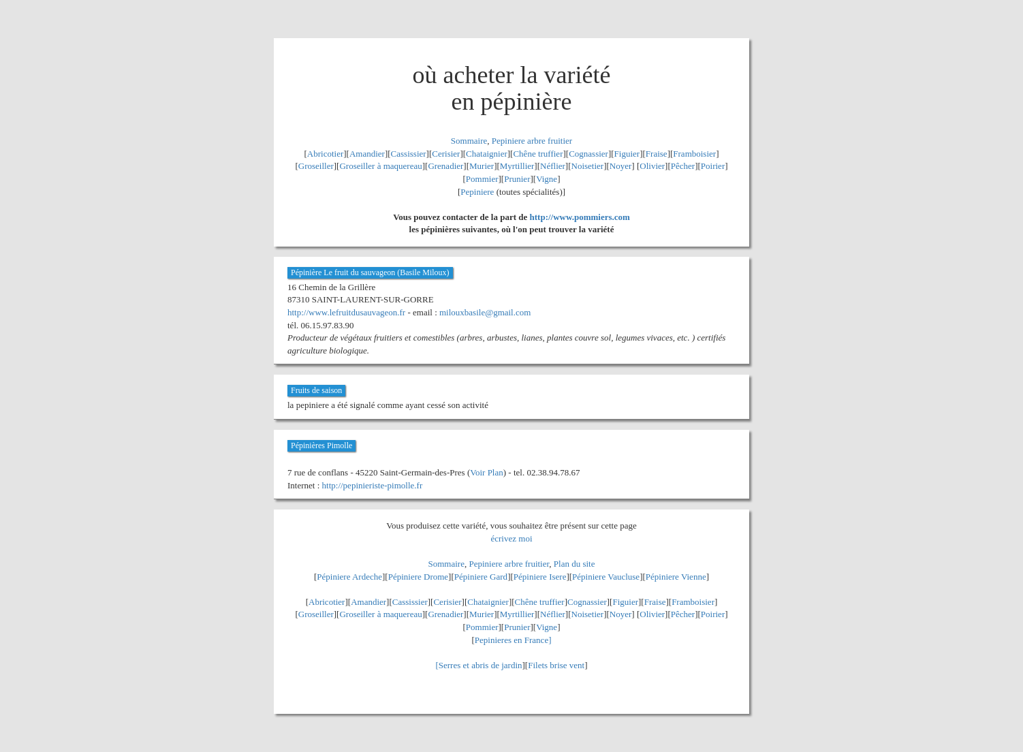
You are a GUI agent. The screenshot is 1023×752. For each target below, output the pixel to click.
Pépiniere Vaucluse (606, 576)
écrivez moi (512, 538)
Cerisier (446, 153)
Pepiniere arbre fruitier (532, 141)
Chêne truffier (538, 153)
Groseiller (316, 166)
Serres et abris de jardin (480, 665)
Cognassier (588, 153)
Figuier (627, 153)
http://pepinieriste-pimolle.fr (372, 485)
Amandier (367, 153)
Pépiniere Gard (480, 576)
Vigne (546, 179)
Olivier (652, 166)
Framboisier (694, 153)
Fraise (656, 153)
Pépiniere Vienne (676, 576)
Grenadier (445, 166)
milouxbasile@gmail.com (485, 312)
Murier (481, 166)
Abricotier (325, 153)
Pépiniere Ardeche (349, 576)
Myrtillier (517, 166)
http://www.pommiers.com (580, 217)
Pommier (482, 179)
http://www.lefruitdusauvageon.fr (346, 312)
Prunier (517, 179)
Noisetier (587, 166)
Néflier (552, 166)
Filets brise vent (556, 665)
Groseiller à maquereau (380, 166)
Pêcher (683, 166)
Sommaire (469, 141)
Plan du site (574, 564)
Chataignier (486, 153)
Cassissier (408, 153)
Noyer (621, 166)
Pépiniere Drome (418, 576)
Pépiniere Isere (540, 576)
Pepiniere (477, 192)
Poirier (713, 166)
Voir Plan (486, 472)
